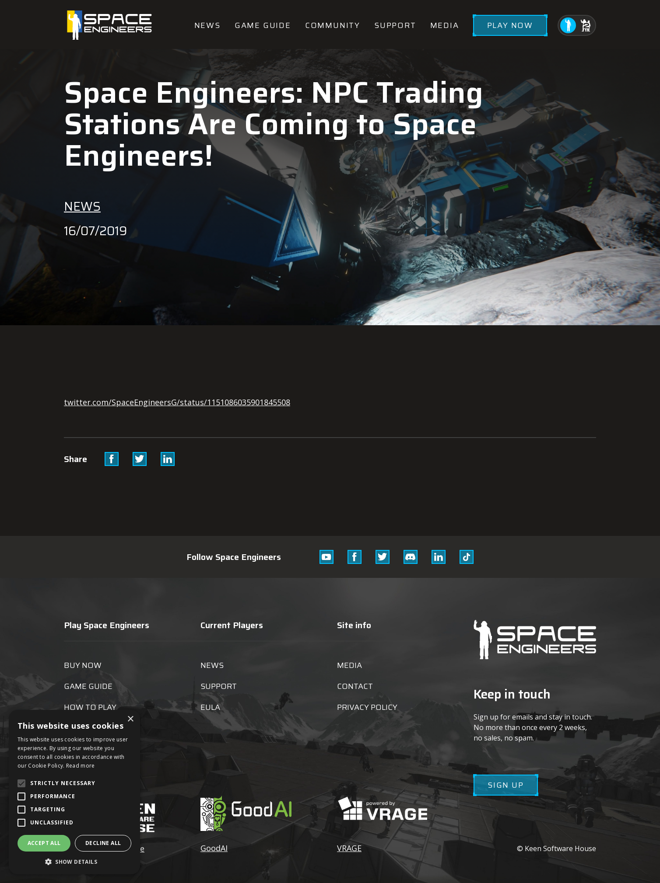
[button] (74, 861)
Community (332, 25)
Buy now (83, 665)
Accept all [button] (44, 843)
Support (395, 25)
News (207, 25)
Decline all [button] (103, 843)
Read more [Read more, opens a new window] (80, 765)
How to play (90, 707)
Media (444, 25)
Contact (355, 686)
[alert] (74, 792)
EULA (210, 707)
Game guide (263, 25)
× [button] (130, 719)
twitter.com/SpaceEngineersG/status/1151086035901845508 (177, 402)
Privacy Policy (367, 707)
